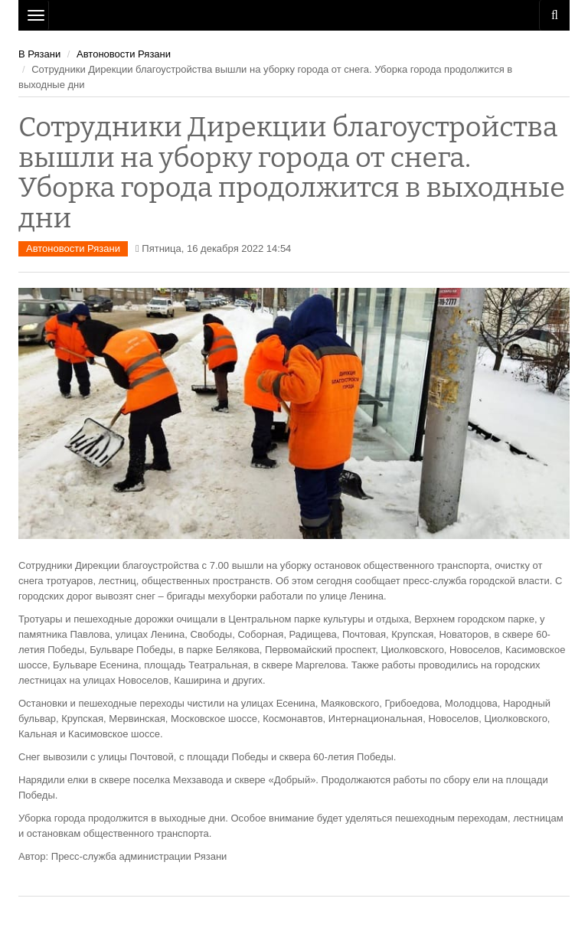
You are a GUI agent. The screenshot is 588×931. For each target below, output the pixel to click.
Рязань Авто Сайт (294, 15)
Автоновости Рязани (124, 54)
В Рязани (39, 54)
